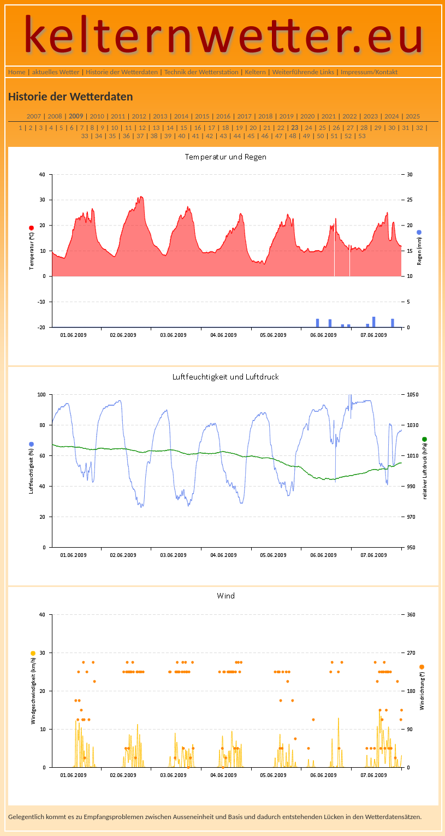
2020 (307, 116)
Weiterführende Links (303, 72)
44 (237, 136)
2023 (371, 116)
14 (170, 127)
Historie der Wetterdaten (122, 72)
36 (126, 136)
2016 (223, 116)
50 (320, 136)
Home (17, 72)
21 (266, 127)
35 (112, 136)
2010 (97, 116)
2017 (244, 116)
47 (278, 136)
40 (181, 136)
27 (350, 127)
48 (292, 136)
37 (140, 136)
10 (114, 127)
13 (155, 127)
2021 (329, 116)
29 (377, 127)
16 (197, 127)
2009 (76, 116)
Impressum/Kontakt (369, 72)
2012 (139, 116)
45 (250, 136)
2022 (349, 116)
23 (294, 127)
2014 (181, 116)
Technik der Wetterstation (201, 72)
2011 (118, 116)
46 (265, 136)
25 (322, 127)
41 (195, 136)
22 (280, 127)
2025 (413, 116)
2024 (391, 116)
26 (336, 127)
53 (361, 136)
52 (348, 136)
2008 (55, 116)
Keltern (255, 72)
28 (363, 127)
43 (223, 136)
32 (419, 127)
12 (142, 127)
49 (306, 136)
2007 (34, 116)
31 (405, 127)
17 (211, 127)
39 (167, 136)
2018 (265, 116)
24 (308, 127)
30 (391, 127)
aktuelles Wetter (56, 72)
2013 (160, 116)
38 (153, 136)
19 (239, 127)
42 (209, 136)
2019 (287, 116)
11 (128, 127)
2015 (202, 116)
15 (183, 127)
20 (253, 127)
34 (98, 136)
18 (225, 127)
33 (84, 136)
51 (334, 136)
